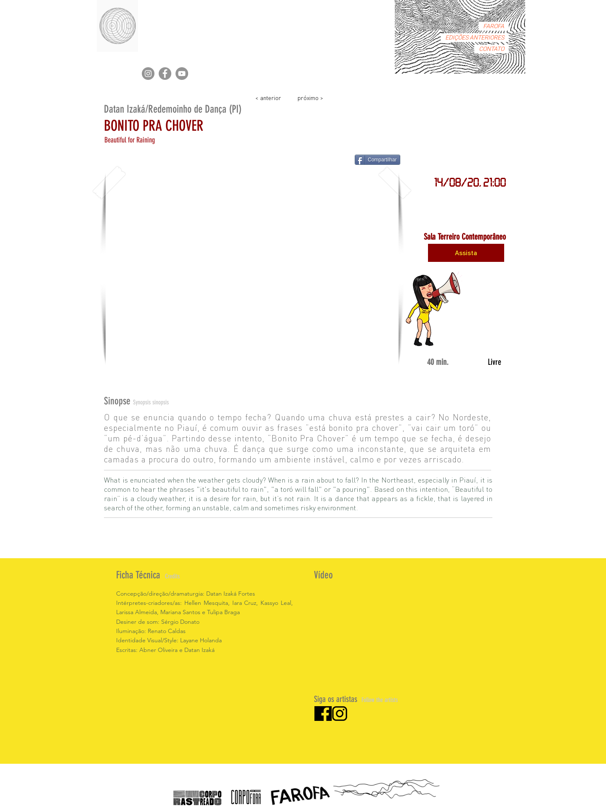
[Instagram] (148, 73)
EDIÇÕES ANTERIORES (474, 38)
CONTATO (491, 49)
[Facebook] (165, 73)
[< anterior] (268, 97)
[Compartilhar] (377, 160)
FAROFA (493, 26)
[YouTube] (181, 73)
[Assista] (466, 253)
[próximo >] (310, 97)
